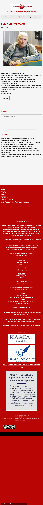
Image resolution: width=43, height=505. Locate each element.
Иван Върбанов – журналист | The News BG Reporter (14, 201)
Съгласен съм (23, 503)
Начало (3, 187)
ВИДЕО (30, 17)
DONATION (3, 196)
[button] (21, 210)
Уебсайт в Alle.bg (38, 434)
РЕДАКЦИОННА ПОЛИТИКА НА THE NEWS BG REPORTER (15, 202)
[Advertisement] (11, 170)
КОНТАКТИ (21, 17)
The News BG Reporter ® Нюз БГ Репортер (21, 11)
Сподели (5, 98)
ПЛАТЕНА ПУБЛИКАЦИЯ (7, 199)
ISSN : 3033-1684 (5, 197)
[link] (21, 7)
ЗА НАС (13, 17)
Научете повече (17, 503)
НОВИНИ (5, 17)
